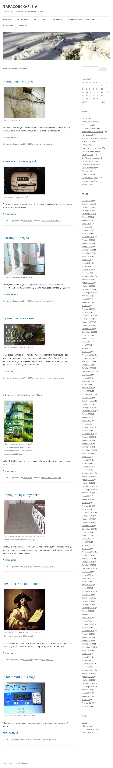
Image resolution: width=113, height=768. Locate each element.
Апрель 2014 (87, 663)
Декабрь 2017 (88, 519)
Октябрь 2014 (88, 644)
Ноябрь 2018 (87, 483)
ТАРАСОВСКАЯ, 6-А (20, 6)
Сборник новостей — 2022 (22, 395)
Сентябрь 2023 (88, 292)
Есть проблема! (48, 144)
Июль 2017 (86, 535)
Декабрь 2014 (88, 637)
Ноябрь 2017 (87, 522)
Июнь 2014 (86, 657)
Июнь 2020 (86, 420)
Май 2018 (86, 502)
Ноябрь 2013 (87, 680)
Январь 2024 (87, 279)
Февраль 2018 (88, 512)
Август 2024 (87, 256)
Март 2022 (86, 351)
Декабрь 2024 (88, 243)
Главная (7, 19)
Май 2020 (86, 424)
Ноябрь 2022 (87, 325)
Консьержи (56, 19)
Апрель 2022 (87, 348)
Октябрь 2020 (88, 407)
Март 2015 (86, 627)
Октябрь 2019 (88, 447)
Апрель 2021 (87, 387)
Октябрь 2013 (88, 683)
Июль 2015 (86, 614)
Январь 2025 (87, 240)
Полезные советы (90, 164)
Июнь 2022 (86, 341)
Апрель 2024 (87, 269)
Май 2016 (86, 581)
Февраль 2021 (88, 394)
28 (90, 99)
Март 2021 (86, 391)
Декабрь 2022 (88, 322)
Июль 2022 (86, 338)
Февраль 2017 (88, 552)
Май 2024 (86, 266)
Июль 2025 (86, 220)
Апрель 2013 (87, 703)
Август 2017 (87, 532)
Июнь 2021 (86, 381)
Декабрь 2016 (88, 558)
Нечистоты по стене (18, 81)
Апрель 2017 (87, 545)
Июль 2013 (86, 693)
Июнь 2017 (86, 538)
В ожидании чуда (16, 238)
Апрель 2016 (87, 584)
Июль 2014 (86, 653)
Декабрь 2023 (88, 282)
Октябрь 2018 (88, 486)
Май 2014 (86, 660)
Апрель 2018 (87, 506)
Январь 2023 (87, 319)
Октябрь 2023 (88, 289)
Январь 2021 (87, 397)
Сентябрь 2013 (88, 686)
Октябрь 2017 (88, 525)
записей (87, 726)
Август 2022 (87, 335)
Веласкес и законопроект (22, 584)
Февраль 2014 (88, 670)
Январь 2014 (87, 673)
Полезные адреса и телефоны (81, 19)
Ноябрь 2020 (87, 404)
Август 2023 (87, 296)
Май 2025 (86, 227)
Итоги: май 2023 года (19, 677)
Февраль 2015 (88, 630)
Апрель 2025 (87, 230)
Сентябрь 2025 (88, 213)
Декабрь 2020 (88, 401)
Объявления (22, 19)
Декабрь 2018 (88, 479)
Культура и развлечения (52, 378)
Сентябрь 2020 (88, 410)
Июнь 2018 (86, 499)
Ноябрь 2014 (87, 640)
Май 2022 (86, 345)
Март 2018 (86, 509)
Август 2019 (87, 453)
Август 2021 (87, 374)
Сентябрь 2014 (88, 647)
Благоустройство (89, 122)
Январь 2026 (87, 200)
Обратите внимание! (50, 220)
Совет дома (87, 174)
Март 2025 (86, 233)
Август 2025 (87, 217)
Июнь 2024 (86, 263)
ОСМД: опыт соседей (91, 158)
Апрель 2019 (87, 466)
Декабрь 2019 (88, 440)
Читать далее (11, 137)
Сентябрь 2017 (88, 529)
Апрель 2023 (87, 309)
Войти (84, 722)
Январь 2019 (87, 476)
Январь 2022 (87, 358)
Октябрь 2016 (88, 565)
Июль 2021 (86, 378)
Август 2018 (87, 493)
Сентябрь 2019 (88, 450)
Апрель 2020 (87, 427)
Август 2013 (87, 690)
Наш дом (86, 145)
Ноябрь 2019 (87, 443)
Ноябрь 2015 (87, 601)
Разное (85, 171)
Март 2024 (86, 273)
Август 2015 (87, 611)
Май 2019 (86, 463)
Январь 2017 (87, 555)
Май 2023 (86, 305)
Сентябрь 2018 (88, 489)
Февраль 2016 (88, 591)
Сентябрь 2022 (88, 332)
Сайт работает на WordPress (15, 763)
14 (90, 92)
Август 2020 (87, 414)
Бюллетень (8, 25)
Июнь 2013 (86, 696)
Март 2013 (86, 706)
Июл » (103, 102)
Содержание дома (49, 739)
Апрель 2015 (87, 624)
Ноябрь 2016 (87, 561)
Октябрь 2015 (88, 604)
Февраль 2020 (88, 433)
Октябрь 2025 (88, 210)
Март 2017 (86, 548)
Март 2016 (86, 588)
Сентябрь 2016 (88, 568)
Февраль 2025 (88, 236)
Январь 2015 (87, 634)
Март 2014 (86, 667)
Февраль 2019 (88, 473)
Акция (84, 118)
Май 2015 (86, 621)
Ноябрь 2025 (87, 207)
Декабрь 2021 (88, 361)
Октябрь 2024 (88, 250)
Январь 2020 (87, 437)
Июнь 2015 (86, 617)
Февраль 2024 (88, 276)
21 (90, 95)
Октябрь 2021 (88, 368)
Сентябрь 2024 (88, 253)
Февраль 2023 (88, 315)
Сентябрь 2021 (88, 371)
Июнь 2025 (86, 223)
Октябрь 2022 (88, 328)
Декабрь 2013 (88, 676)
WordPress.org (88, 732)
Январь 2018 (87, 516)
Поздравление (88, 161)
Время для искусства (18, 318)
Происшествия (88, 167)
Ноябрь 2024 (87, 246)
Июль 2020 (86, 417)
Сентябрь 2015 (88, 607)
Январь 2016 (87, 594)
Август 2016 (87, 571)
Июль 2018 (86, 496)
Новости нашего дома (51, 477)
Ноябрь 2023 (87, 286)
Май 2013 (86, 699)
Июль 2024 (86, 259)
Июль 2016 (86, 575)
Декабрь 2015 (88, 598)
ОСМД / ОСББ (39, 19)
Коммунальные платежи (92, 131)
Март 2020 (86, 430)
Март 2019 (86, 470)
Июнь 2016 (86, 578)
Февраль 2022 (88, 355)
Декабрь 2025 (88, 204)
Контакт (23, 25)
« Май (84, 102)
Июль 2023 (86, 299)
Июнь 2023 (86, 302)
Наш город (86, 141)
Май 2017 (86, 542)
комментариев (90, 729)
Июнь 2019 (86, 460)
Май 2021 (86, 384)
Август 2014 (87, 650)
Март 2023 (86, 312)
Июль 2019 (86, 456)
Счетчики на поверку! (19, 161)
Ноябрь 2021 (87, 364)
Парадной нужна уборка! (21, 495)
